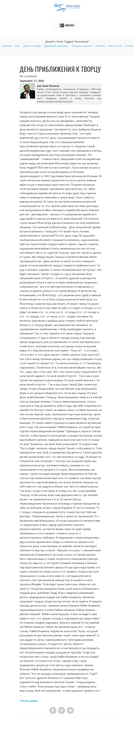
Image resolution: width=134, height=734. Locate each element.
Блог (17, 45)
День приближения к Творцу (60, 69)
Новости (100, 45)
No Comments (28, 76)
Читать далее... (29, 701)
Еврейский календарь (56, 45)
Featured (7, 45)
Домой (49, 41)
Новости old (115, 45)
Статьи (129, 45)
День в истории (32, 45)
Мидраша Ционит (81, 45)
